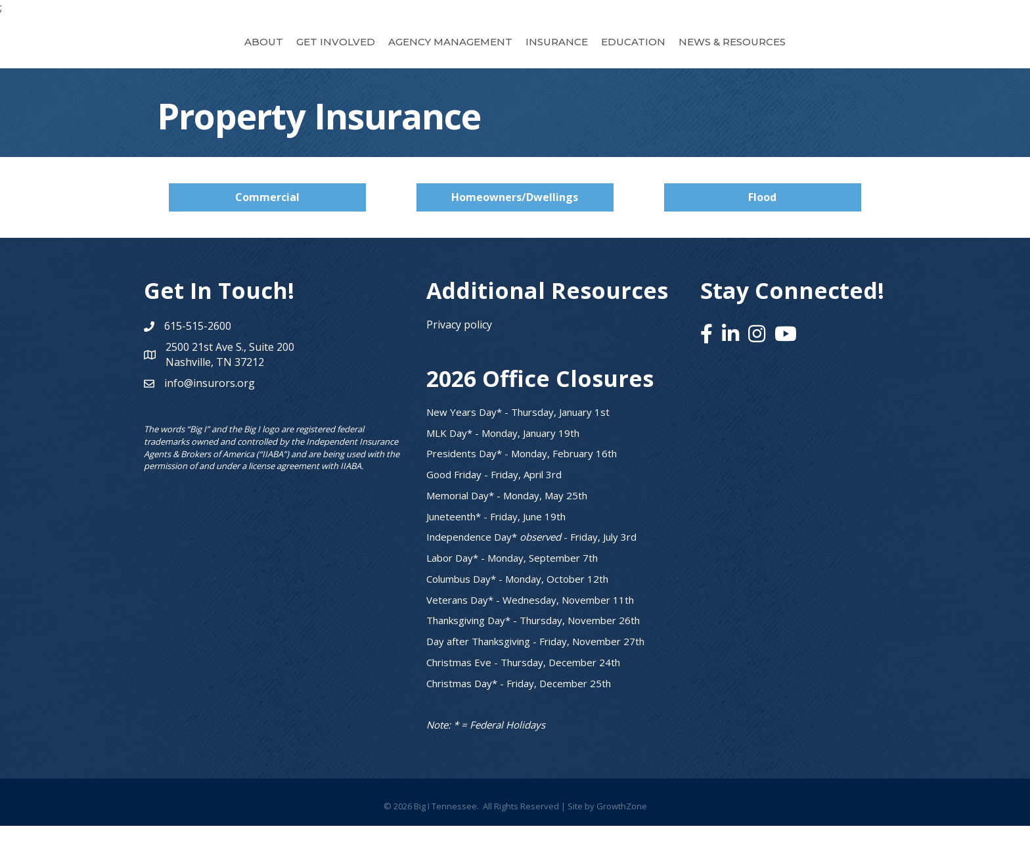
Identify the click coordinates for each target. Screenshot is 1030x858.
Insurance (629, 57)
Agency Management (378, 57)
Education (705, 57)
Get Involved (263, 57)
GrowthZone (621, 838)
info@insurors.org (209, 415)
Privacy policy (459, 357)
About (191, 57)
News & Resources (804, 57)
